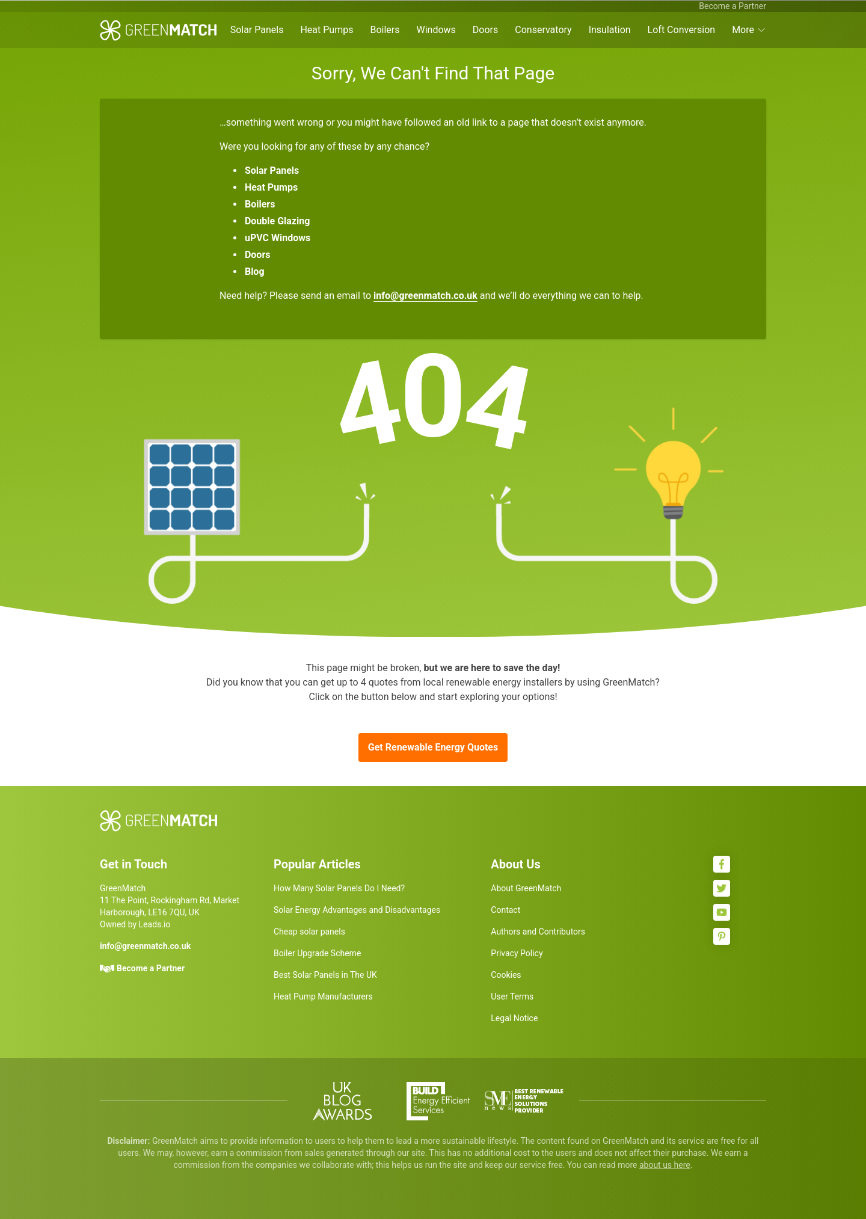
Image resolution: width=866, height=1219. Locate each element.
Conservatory (543, 29)
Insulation (610, 29)
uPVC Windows (277, 238)
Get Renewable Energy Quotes (433, 747)
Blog (255, 271)
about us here (664, 1165)
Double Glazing (277, 221)
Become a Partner (732, 6)
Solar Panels (257, 29)
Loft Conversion (682, 29)
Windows (435, 29)
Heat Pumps (326, 29)
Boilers (384, 29)
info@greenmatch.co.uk (425, 295)
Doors (485, 29)
